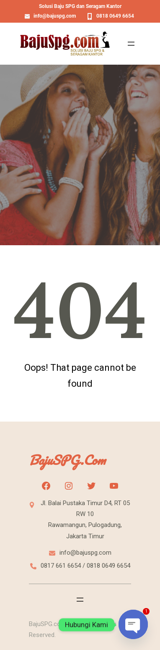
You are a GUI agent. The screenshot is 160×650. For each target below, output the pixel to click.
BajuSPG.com (67, 460)
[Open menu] (131, 43)
